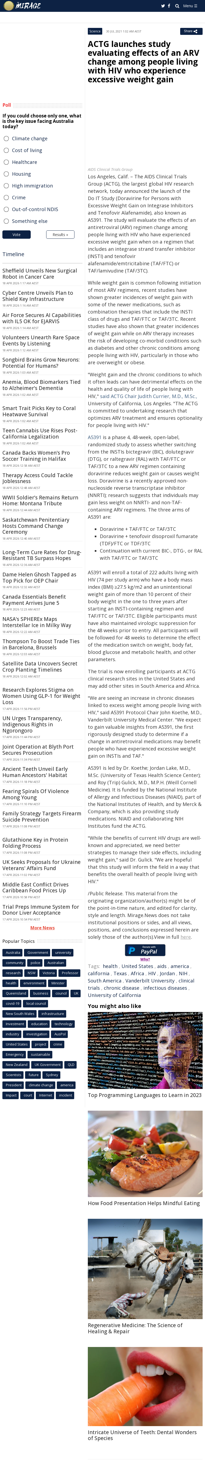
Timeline (13, 254)
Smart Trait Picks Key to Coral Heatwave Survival (39, 411)
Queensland (16, 993)
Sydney (52, 1074)
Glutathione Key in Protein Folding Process (35, 842)
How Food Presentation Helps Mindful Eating (144, 1203)
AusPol (60, 1034)
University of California (114, 995)
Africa (137, 973)
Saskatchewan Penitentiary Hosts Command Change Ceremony (35, 526)
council (61, 993)
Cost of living (27, 150)
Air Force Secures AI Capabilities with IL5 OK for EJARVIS (41, 318)
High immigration (32, 185)
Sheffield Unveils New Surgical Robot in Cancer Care (39, 273)
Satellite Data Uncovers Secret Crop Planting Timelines (39, 666)
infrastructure (53, 1013)
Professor (70, 972)
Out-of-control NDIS (35, 209)
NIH (183, 973)
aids (162, 966)
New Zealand (16, 1064)
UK (76, 993)
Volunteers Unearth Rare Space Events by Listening (41, 340)
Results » (60, 234)
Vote (17, 234)
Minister (58, 983)
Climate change (30, 138)
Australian (56, 962)
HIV (152, 973)
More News (42, 928)
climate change (41, 1085)
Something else (30, 221)
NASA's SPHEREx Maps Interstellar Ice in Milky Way (36, 622)
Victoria (49, 972)
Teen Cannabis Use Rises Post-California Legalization (39, 433)
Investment (15, 1023)
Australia (13, 952)
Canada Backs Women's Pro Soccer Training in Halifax (36, 455)
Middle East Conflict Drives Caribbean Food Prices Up (35, 887)
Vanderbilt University (150, 980)
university (63, 952)
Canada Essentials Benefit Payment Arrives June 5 (34, 599)
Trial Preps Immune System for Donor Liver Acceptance (40, 909)
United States (137, 966)
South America (104, 980)
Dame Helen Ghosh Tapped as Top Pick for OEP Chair (39, 577)
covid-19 (12, 1003)
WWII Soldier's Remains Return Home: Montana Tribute (40, 500)
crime (57, 1044)
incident (65, 1095)
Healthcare (24, 162)
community (14, 962)
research (13, 972)
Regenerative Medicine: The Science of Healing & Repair (135, 1328)
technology (64, 1023)
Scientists (13, 1074)
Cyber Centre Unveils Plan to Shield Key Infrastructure (37, 296)
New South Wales (20, 1013)
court (28, 1095)
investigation (36, 1034)
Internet (45, 1095)
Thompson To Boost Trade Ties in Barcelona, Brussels (41, 644)
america (180, 966)
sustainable (40, 1054)
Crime (19, 197)
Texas (120, 973)
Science (95, 31)
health (110, 966)
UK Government (48, 1064)
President (14, 1085)
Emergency (15, 1054)
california (98, 973)
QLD (71, 1064)
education (39, 1023)
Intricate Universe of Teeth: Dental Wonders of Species (142, 1435)
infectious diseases (165, 988)
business (40, 993)
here (185, 937)
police (35, 962)
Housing (21, 174)
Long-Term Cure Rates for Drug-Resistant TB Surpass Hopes (41, 555)
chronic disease (121, 988)
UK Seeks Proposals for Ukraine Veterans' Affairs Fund (41, 865)
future (34, 1074)
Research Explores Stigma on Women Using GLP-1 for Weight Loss (41, 696)
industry (12, 1034)
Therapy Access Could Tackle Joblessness (37, 478)
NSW (32, 972)
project (40, 1044)
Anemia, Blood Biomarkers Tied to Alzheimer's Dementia (41, 385)
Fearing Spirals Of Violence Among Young (35, 794)
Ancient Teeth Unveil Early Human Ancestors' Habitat (35, 772)
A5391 (94, 437)
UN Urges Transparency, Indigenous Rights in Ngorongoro (32, 724)
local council (36, 1003)
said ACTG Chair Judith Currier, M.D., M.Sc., (148, 396)
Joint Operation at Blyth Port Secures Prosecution (38, 749)
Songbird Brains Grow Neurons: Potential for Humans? (41, 362)
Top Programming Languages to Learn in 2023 (145, 1095)
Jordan (167, 973)
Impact (11, 1095)
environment (33, 983)
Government (37, 952)
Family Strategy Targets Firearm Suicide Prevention (41, 816)
